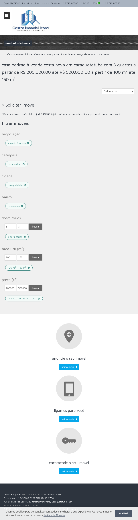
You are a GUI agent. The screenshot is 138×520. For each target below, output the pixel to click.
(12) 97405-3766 (111, 3)
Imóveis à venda (18, 143)
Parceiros (27, 3)
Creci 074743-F (12, 3)
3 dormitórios (17, 236)
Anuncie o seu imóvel (69, 358)
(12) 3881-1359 (90, 3)
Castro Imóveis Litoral (31, 494)
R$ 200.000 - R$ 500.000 (24, 298)
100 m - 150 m (19, 267)
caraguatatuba (17, 185)
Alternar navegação (7, 15)
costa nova (15, 206)
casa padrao (16, 164)
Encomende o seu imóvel (69, 463)
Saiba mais (68, 366)
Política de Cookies (54, 515)
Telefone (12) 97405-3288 (64, 3)
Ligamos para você (69, 410)
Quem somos (42, 3)
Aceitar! (123, 513)
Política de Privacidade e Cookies (21, 505)
